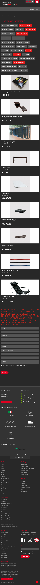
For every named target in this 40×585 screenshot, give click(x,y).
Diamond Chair (30, 30)
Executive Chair (22, 34)
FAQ (2, 539)
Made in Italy (24, 485)
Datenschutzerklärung (20, 365)
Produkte (3, 462)
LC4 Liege (28, 50)
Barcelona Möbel (5, 520)
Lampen (3, 487)
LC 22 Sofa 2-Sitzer (18, 38)
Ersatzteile (10, 15)
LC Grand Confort (5, 514)
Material (23, 483)
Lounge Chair (4, 505)
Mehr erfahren (6, 402)
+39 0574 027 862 (18, 457)
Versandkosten (4, 532)
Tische (2, 485)
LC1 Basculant (21, 46)
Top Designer (24, 462)
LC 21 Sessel (6, 38)
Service (3, 15)
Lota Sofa (25, 54)
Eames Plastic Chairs (6, 516)
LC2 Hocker (32, 46)
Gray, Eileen (24, 472)
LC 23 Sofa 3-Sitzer (8, 42)
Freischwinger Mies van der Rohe (9, 526)
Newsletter (4, 553)
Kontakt (3, 551)
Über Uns (23, 478)
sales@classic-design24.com (21, 455)
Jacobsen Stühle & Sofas (7, 522)
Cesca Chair (4, 507)
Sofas (2, 468)
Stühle (2, 474)
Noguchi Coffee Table (27, 58)
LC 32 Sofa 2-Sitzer (23, 42)
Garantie (3, 536)
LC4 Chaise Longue (17, 50)
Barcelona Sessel (7, 30)
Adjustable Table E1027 (7, 503)
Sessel (2, 464)
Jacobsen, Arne (24, 470)
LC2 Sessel (4, 499)
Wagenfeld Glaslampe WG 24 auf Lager (14, 70)
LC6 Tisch (17, 54)
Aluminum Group (5, 478)
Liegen (3, 470)
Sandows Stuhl (19, 62)
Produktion (23, 481)
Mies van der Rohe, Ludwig (27, 468)
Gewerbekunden (5, 545)
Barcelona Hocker (25, 25)
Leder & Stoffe (5, 541)
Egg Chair (3, 509)
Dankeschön (24, 491)
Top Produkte (4, 497)
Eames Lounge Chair (8, 34)
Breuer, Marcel (24, 474)
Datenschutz (4, 555)
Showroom (4, 543)
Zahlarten (3, 534)
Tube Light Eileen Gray (9, 66)
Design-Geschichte (5, 549)
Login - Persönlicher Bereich (8, 547)
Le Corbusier (24, 464)
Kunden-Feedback (25, 487)
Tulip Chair (22, 66)
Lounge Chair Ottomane (9, 58)
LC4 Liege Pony (6, 54)
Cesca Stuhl (19, 30)
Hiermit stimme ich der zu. (14, 365)
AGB (22, 489)
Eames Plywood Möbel (7, 524)
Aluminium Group (5, 512)
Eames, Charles (24, 466)
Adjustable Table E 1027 (9, 25)
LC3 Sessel (5, 50)
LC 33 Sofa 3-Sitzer (8, 46)
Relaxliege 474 (6, 62)
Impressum (4, 557)
